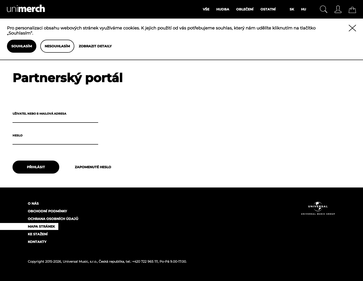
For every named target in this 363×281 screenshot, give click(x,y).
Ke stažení (38, 234)
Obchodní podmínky (47, 211)
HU (303, 9)
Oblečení (244, 9)
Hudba (222, 9)
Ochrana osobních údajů (53, 219)
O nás (33, 203)
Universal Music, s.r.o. (80, 261)
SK (292, 9)
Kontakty (37, 242)
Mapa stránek (41, 226)
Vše (206, 9)
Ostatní (268, 9)
